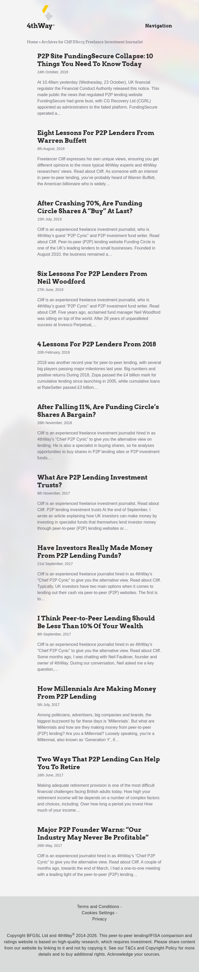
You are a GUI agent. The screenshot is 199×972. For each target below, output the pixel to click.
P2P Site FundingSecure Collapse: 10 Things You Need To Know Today (95, 60)
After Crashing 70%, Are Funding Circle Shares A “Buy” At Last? (89, 207)
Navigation (158, 25)
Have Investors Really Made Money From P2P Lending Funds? (95, 551)
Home (32, 42)
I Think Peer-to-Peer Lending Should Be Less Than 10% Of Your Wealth (96, 622)
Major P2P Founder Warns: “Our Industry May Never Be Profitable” (93, 833)
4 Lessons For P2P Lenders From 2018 (96, 344)
